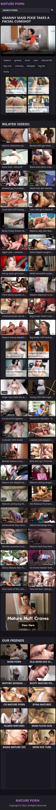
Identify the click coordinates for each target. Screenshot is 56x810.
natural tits (47, 60)
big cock (8, 66)
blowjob (31, 66)
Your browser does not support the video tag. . (28, 41)
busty (6, 71)
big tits (41, 66)
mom (27, 60)
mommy (19, 66)
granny (17, 60)
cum (36, 60)
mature (7, 60)
